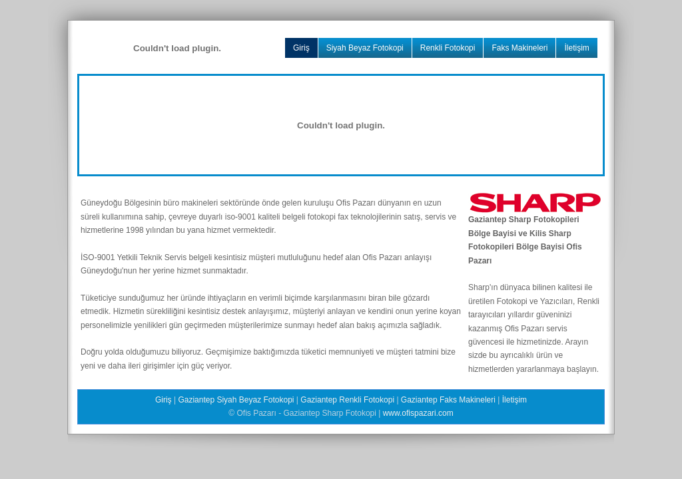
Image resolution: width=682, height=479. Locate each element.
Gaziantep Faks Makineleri (448, 399)
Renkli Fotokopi (448, 48)
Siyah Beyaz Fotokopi (365, 48)
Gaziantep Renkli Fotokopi (347, 399)
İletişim (576, 48)
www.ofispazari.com (418, 413)
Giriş (301, 48)
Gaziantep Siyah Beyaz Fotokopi (236, 399)
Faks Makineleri (519, 48)
